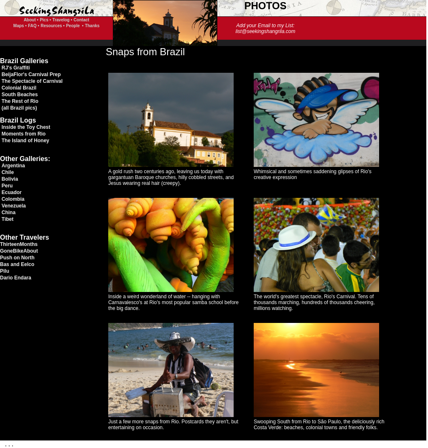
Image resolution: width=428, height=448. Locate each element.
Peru (7, 186)
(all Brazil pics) (19, 108)
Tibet (7, 219)
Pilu (4, 271)
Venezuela (14, 206)
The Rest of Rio (20, 101)
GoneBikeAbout (19, 251)
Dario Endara (15, 278)
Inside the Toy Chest (26, 127)
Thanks (92, 25)
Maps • (20, 25)
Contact (81, 20)
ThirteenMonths (19, 244)
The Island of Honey (25, 140)
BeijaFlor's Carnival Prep (31, 74)
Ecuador (12, 192)
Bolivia (10, 179)
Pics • (45, 20)
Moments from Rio (24, 134)
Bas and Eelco (17, 264)
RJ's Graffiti (16, 68)
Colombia (13, 199)
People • (75, 25)
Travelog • (62, 20)
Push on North (17, 258)
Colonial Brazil (19, 88)
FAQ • (33, 25)
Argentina (13, 166)
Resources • (52, 25)
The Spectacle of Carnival (32, 81)
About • (31, 20)
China (8, 212)
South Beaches (20, 94)
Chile (8, 172)
